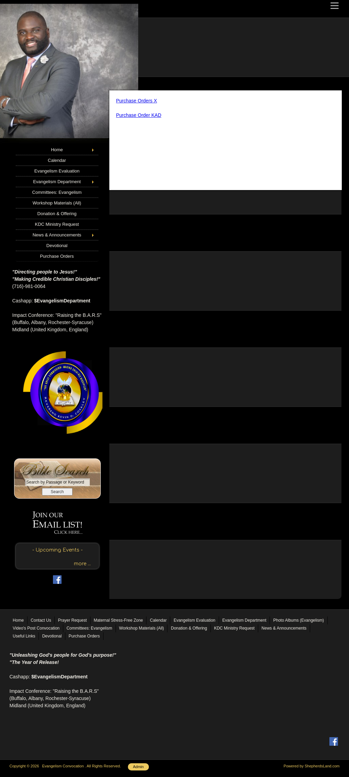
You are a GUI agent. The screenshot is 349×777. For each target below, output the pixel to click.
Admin (138, 767)
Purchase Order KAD (139, 115)
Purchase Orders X (136, 100)
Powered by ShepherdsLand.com (312, 766)
